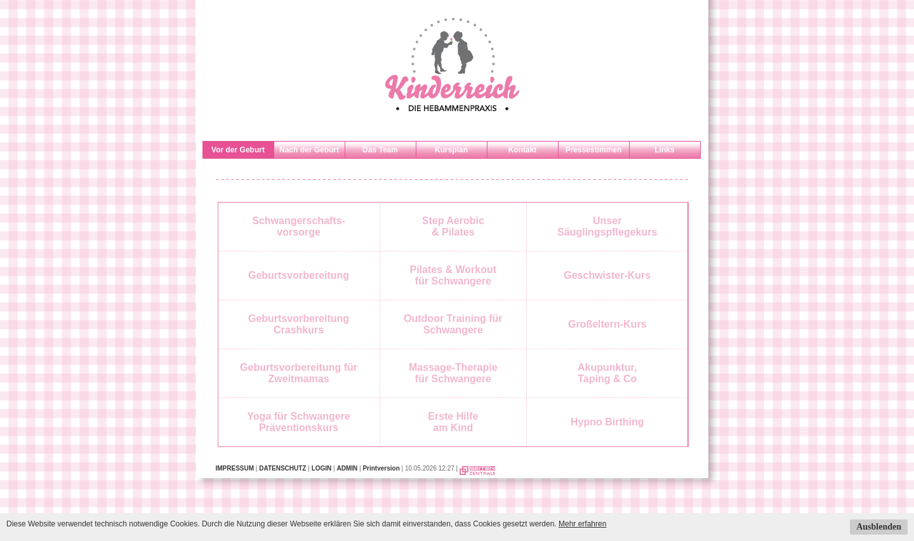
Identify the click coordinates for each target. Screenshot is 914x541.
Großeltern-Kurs (607, 324)
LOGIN (322, 468)
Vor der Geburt (238, 149)
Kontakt (522, 149)
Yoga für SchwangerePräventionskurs (298, 422)
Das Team (380, 149)
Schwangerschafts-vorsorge (298, 226)
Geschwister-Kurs (607, 275)
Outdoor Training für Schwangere (453, 324)
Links (664, 149)
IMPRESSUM (235, 468)
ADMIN (346, 468)
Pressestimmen (594, 149)
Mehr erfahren (582, 523)
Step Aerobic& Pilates (453, 226)
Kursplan (451, 149)
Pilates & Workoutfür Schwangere (453, 275)
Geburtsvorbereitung (298, 275)
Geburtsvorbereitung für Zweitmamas (298, 373)
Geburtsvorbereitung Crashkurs (298, 324)
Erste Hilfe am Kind (453, 422)
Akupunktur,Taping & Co (607, 373)
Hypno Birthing (607, 422)
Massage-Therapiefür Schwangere (453, 373)
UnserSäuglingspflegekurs (607, 226)
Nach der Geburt (309, 149)
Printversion (380, 468)
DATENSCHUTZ (282, 468)
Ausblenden (878, 526)
